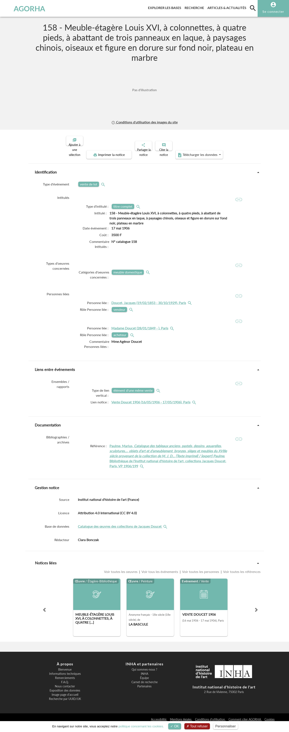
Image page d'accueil (65, 701)
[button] (44, 616)
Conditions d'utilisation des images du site (144, 122)
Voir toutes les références (241, 578)
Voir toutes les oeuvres (121, 578)
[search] (253, 8)
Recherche (195, 7)
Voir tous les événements (160, 578)
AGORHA (24, 8)
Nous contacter (65, 693)
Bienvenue (65, 676)
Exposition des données (65, 697)
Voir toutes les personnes (200, 578)
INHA (144, 680)
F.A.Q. (65, 689)
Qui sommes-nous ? (144, 676)
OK (174, 726)
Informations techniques (65, 680)
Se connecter (273, 11)
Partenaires (144, 693)
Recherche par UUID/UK (65, 705)
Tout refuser (197, 726)
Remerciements (65, 684)
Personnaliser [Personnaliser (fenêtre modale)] (225, 726)
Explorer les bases (165, 7)
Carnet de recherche (144, 689)
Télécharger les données (191, 151)
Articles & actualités (227, 7)
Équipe (144, 684)
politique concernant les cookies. (141, 726)
